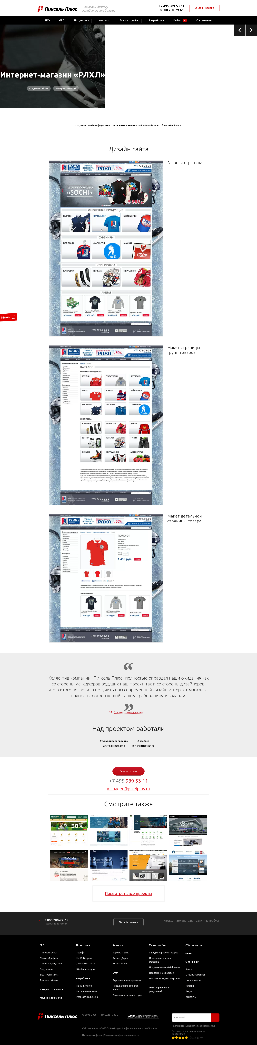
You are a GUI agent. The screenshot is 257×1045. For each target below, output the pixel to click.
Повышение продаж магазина (160, 960)
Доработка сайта (86, 963)
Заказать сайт (128, 771)
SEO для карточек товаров (163, 952)
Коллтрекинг (120, 963)
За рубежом (46, 969)
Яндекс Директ (121, 958)
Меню (3, 328)
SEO (42, 945)
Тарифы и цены (48, 952)
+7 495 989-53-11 (171, 6)
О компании (192, 961)
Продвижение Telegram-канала (126, 988)
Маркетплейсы (157, 945)
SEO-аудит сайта (49, 974)
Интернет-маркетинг (52, 989)
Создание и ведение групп (127, 995)
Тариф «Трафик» (49, 958)
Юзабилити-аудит (87, 969)
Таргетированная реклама (127, 980)
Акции (189, 991)
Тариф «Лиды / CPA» (51, 963)
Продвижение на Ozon (161, 973)
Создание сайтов (38, 88)
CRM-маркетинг (194, 945)
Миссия (190, 986)
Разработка (83, 978)
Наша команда (193, 980)
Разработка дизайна (87, 997)
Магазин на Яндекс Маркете (164, 978)
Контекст (118, 945)
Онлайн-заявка (204, 7)
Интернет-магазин (66, 88)
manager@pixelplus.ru (128, 788)
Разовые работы (49, 980)
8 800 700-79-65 (172, 10)
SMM (115, 973)
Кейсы (189, 969)
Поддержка (83, 945)
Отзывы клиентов (196, 974)
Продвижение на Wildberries (164, 967)
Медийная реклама (51, 997)
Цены (188, 953)
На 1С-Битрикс (84, 958)
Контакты (191, 997)
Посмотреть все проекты (128, 893)
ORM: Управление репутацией (159, 989)
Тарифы (81, 952)
